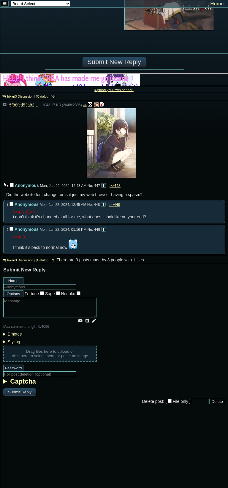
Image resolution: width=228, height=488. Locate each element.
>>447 (19, 212)
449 (97, 230)
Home (217, 4)
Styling (14, 341)
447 (97, 186)
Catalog (42, 96)
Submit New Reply (114, 62)
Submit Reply (19, 392)
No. (90, 186)
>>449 (114, 204)
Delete (217, 401)
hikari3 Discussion (18, 96)
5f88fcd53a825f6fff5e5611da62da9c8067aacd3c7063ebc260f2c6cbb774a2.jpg (24, 105)
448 (97, 205)
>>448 (115, 185)
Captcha (23, 381)
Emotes (15, 334)
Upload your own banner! (114, 90)
